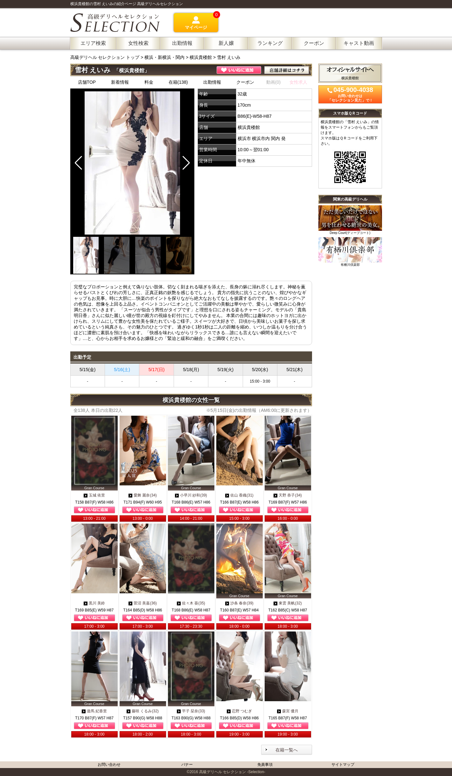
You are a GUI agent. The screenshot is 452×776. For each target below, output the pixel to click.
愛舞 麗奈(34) (143, 495)
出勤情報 (212, 82)
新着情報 (120, 82)
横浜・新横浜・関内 (164, 57)
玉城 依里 (94, 495)
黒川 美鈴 (94, 603)
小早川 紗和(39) (191, 495)
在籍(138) (178, 82)
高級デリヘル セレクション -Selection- (232, 772)
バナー (187, 764)
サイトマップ (342, 764)
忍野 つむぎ (239, 711)
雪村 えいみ (228, 57)
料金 (148, 82)
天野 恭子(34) (288, 495)
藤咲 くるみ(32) (143, 711)
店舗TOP (87, 82)
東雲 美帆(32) (288, 603)
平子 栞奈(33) (191, 711)
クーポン (245, 82)
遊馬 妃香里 (94, 711)
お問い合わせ (109, 764)
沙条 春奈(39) (239, 603)
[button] (186, 163)
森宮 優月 (287, 711)
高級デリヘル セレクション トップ (105, 57)
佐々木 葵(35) (191, 603)
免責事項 (265, 764)
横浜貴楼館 (201, 57)
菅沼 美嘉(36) (143, 603)
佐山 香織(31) (239, 495)
